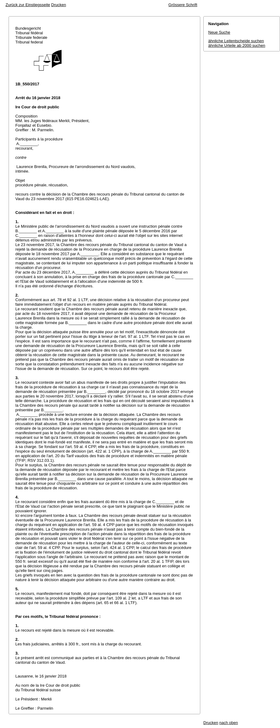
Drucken (58, 4)
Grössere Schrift (182, 4)
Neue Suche (219, 32)
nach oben (228, 722)
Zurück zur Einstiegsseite (28, 4)
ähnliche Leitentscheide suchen (236, 41)
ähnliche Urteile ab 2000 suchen (236, 45)
